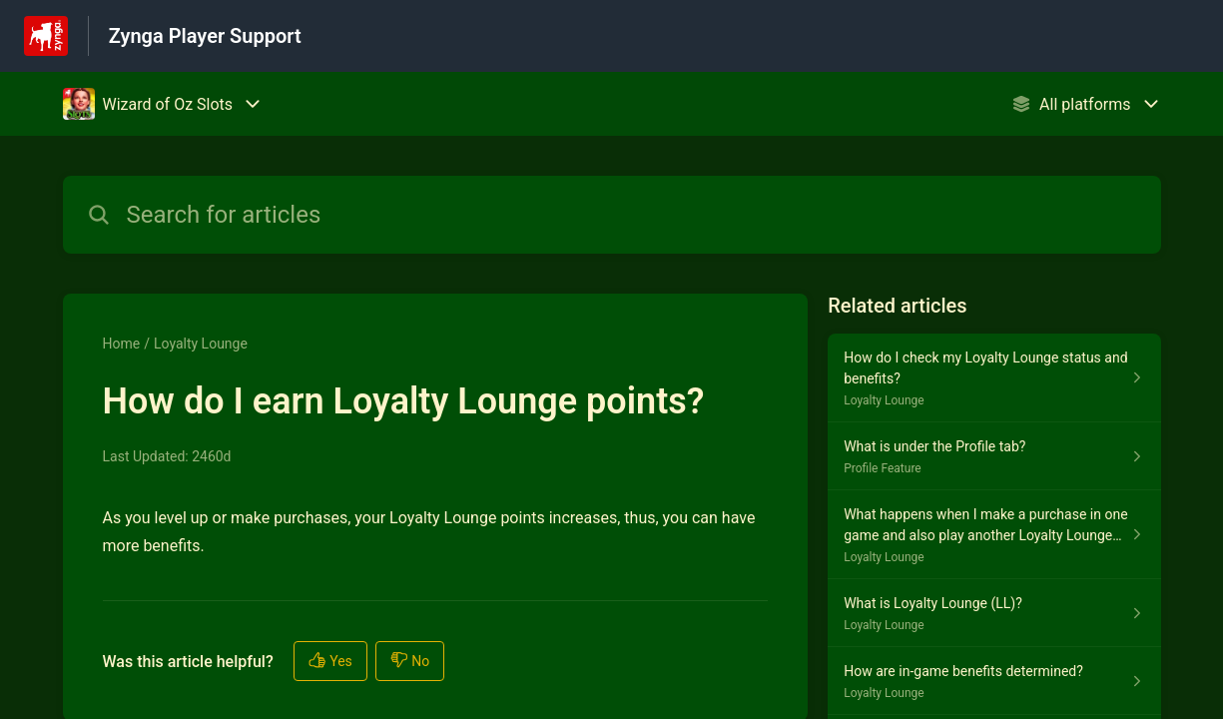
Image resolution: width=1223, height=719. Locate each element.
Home (122, 344)
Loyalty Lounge (201, 344)
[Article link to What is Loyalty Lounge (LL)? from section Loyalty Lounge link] (994, 613)
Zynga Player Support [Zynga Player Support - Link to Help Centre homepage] (205, 36)
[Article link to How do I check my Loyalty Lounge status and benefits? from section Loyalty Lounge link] (994, 378)
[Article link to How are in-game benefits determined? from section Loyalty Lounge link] (994, 681)
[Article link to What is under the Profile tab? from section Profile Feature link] (994, 456)
